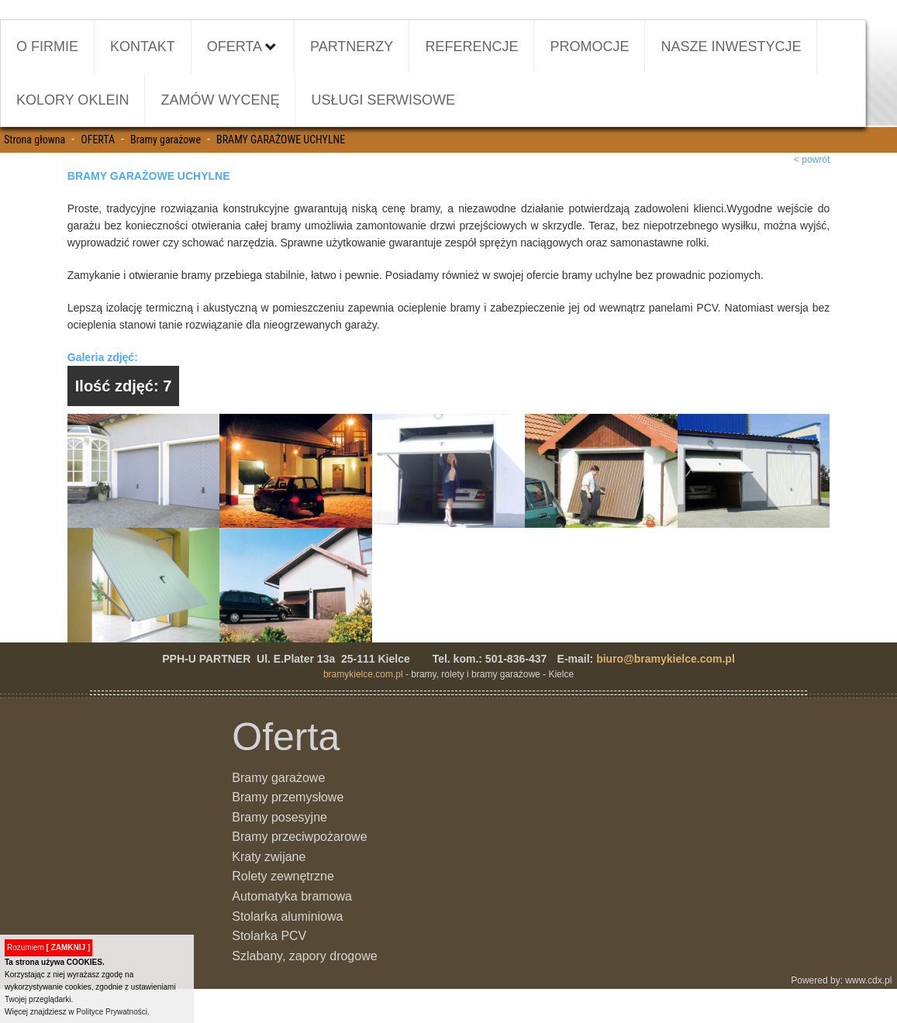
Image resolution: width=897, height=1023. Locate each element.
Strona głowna (34, 139)
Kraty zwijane (268, 856)
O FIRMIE (47, 46)
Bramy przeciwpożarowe (299, 836)
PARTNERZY (351, 46)
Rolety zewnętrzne (283, 876)
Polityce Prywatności (111, 1012)
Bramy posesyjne (279, 817)
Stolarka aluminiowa (287, 916)
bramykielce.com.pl (363, 674)
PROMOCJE (589, 46)
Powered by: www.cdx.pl (842, 980)
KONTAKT (142, 46)
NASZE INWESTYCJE (731, 46)
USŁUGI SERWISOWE (383, 100)
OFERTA (242, 45)
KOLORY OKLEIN (72, 100)
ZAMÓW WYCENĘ (219, 100)
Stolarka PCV (269, 935)
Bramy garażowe (165, 139)
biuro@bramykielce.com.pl (665, 659)
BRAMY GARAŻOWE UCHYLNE (280, 139)
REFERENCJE (471, 46)
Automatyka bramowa (292, 896)
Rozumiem (48, 947)
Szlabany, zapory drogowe (304, 956)
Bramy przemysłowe (287, 797)
